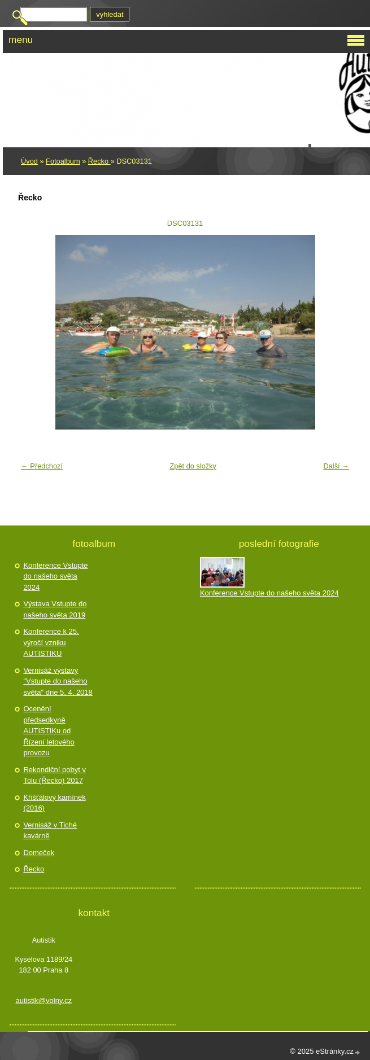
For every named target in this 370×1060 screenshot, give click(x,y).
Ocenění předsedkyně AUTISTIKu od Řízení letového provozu (48, 730)
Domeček (38, 852)
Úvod (29, 161)
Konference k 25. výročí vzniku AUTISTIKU (51, 642)
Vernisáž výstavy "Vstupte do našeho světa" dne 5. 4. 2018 (57, 681)
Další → (336, 466)
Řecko (99, 161)
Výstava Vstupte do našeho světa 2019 (54, 609)
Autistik (53, 67)
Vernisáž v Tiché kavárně (50, 830)
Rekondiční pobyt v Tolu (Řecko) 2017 (54, 775)
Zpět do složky (192, 466)
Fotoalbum (63, 161)
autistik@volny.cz (43, 1000)
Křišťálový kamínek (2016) (54, 803)
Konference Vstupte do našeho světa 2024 (55, 576)
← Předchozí (42, 466)
